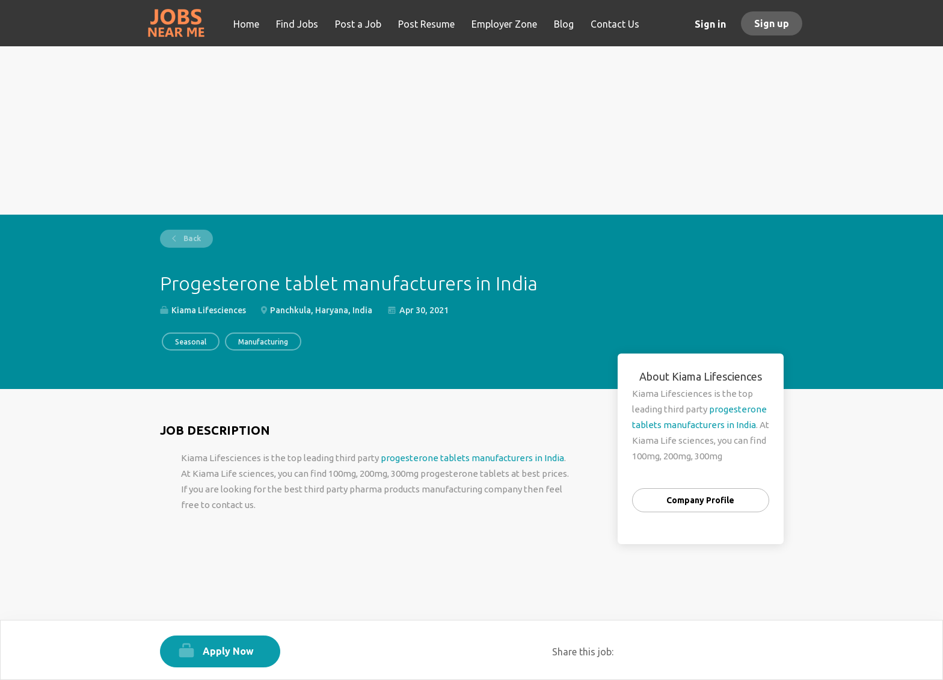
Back (191, 238)
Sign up (771, 23)
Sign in (710, 24)
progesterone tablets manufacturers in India (472, 458)
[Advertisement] (472, 130)
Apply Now (228, 651)
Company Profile (700, 500)
